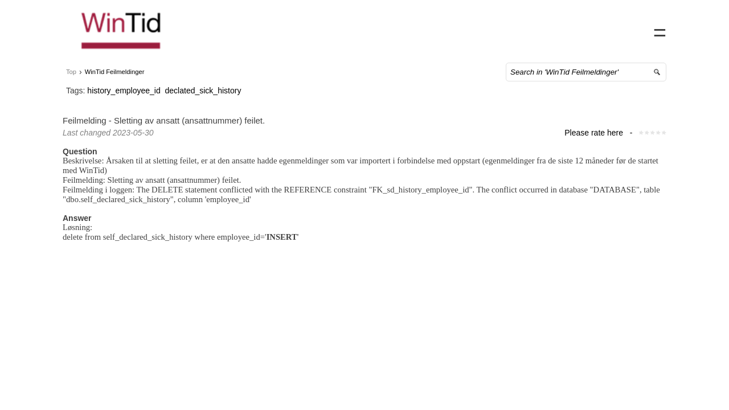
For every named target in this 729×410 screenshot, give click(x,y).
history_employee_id (135, 101)
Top (82, 83)
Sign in (637, 28)
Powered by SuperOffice (40, 403)
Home (519, 28)
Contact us (562, 28)
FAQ (603, 28)
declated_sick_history (215, 101)
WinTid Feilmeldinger (126, 83)
